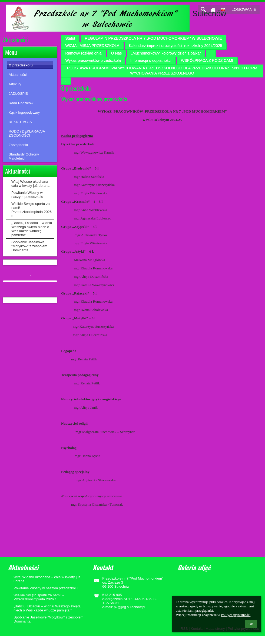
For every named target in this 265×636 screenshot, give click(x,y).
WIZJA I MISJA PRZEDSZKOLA (92, 45)
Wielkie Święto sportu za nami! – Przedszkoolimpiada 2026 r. (31, 210)
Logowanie (243, 9)
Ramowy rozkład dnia (83, 53)
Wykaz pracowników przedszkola (93, 60)
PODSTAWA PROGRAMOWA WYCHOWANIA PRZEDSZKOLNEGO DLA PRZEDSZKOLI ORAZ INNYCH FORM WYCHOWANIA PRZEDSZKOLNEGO (162, 71)
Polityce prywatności (235, 615)
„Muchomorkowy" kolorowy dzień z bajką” (166, 53)
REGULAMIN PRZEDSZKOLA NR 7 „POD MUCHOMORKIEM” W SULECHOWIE (153, 38)
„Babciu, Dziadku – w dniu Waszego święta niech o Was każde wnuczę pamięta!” (31, 229)
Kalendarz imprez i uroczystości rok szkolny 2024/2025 (175, 45)
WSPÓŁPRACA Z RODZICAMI (207, 60)
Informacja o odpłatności (150, 60)
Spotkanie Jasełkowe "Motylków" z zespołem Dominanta (29, 246)
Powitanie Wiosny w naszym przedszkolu (27, 195)
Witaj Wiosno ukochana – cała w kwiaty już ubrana (31, 184)
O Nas (116, 53)
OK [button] (251, 624)
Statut (70, 38)
